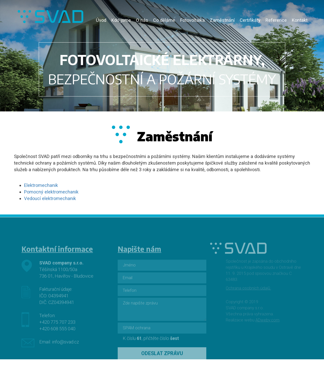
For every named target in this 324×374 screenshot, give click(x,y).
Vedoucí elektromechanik (50, 198)
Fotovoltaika (192, 20)
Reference (276, 20)
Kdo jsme (121, 20)
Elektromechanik (41, 185)
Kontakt (300, 20)
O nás (142, 20)
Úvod (101, 20)
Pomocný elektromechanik (51, 191)
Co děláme (164, 20)
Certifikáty (250, 20)
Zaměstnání (222, 20)
